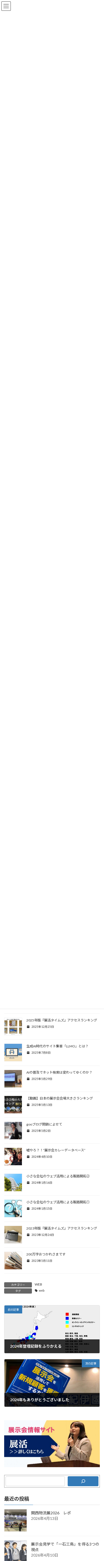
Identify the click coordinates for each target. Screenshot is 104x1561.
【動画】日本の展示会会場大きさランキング (59, 1098)
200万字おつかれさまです (45, 1254)
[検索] (83, 1481)
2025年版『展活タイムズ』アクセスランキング (61, 1020)
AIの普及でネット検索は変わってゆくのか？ (59, 1072)
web (41, 1290)
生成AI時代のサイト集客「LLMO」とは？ (57, 1046)
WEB (38, 1284)
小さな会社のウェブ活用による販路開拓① (58, 1202)
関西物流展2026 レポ (51, 1512)
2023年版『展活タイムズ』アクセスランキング (61, 1228)
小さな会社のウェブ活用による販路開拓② (58, 1176)
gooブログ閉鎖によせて (44, 1124)
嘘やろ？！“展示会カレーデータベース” (55, 1150)
